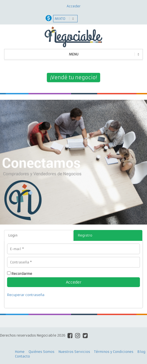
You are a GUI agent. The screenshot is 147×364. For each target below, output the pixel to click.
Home (19, 352)
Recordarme (21, 274)
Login (12, 235)
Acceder (74, 6)
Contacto (22, 356)
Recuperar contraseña (25, 295)
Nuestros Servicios (74, 352)
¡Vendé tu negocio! (73, 77)
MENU (73, 54)
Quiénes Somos (41, 352)
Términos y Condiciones (113, 352)
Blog (141, 352)
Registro (85, 235)
